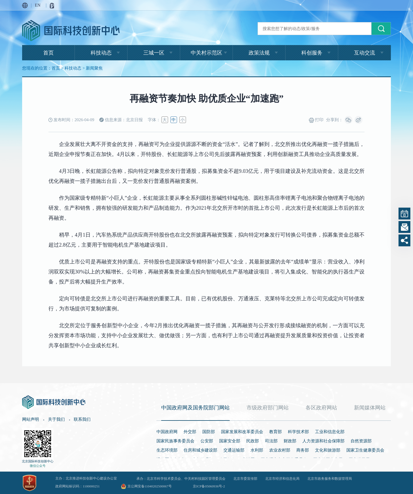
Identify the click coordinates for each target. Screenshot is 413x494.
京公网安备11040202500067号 (149, 486)
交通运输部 (233, 450)
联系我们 (82, 419)
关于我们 (56, 419)
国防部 (208, 431)
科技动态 (101, 53)
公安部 (206, 441)
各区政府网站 (321, 407)
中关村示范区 (206, 53)
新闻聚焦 (94, 68)
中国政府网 (167, 431)
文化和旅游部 (327, 450)
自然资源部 (361, 441)
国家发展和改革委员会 (242, 431)
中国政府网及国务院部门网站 (195, 407)
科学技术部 (298, 431)
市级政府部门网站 (268, 407)
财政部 (290, 441)
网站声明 (30, 419)
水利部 (256, 450)
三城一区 (153, 53)
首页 (48, 53)
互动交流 (364, 53)
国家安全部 (229, 441)
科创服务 (311, 53)
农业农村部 (279, 450)
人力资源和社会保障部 (323, 441)
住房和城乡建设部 (200, 450)
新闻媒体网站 (370, 407)
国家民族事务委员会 (175, 441)
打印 (316, 120)
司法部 (271, 441)
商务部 (302, 450)
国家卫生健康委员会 (365, 450)
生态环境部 (167, 450)
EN (37, 5)
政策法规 (259, 53)
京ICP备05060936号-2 (209, 486)
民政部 (252, 441)
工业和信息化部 (330, 431)
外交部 (190, 431)
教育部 (275, 431)
